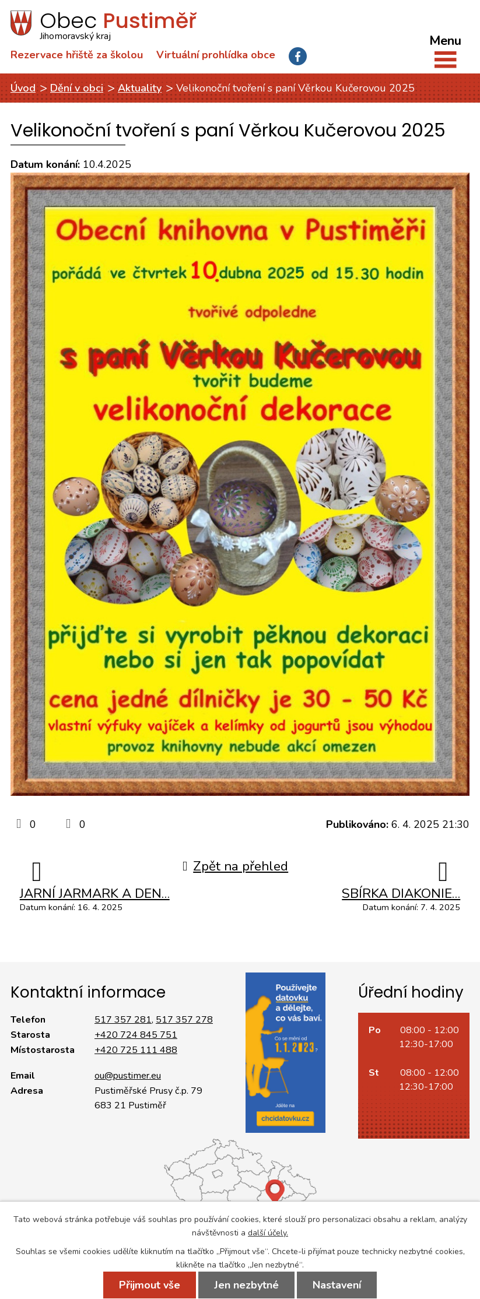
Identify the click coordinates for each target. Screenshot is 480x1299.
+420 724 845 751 (135, 1034)
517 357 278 (184, 1019)
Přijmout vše (149, 1285)
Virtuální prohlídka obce (215, 55)
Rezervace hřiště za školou (76, 55)
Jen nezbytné (246, 1285)
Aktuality (140, 88)
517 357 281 (123, 1019)
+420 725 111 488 (135, 1050)
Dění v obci (76, 88)
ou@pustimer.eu (127, 1075)
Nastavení (337, 1285)
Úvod (23, 88)
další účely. (268, 1232)
